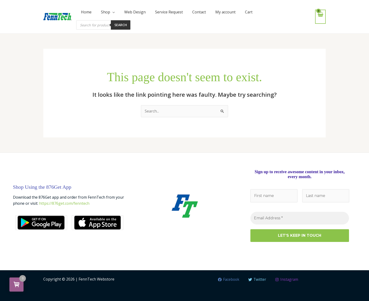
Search (120, 25)
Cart (249, 12)
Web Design (135, 12)
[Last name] (325, 195)
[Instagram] (287, 279)
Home (86, 12)
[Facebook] (228, 279)
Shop (105, 12)
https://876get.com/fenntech (64, 203)
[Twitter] (257, 279)
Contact (199, 12)
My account (225, 12)
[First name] (273, 195)
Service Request (169, 12)
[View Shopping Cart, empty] (320, 17)
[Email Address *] (299, 218)
